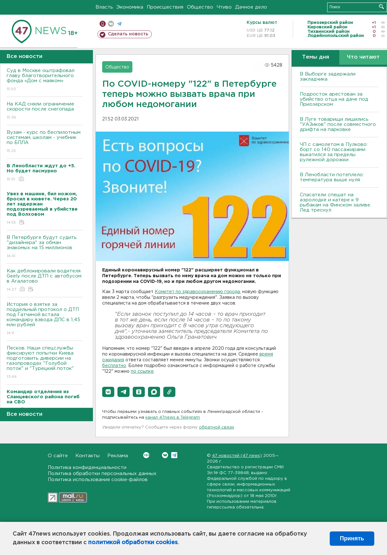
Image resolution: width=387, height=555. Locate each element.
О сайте (58, 456)
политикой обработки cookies (133, 542)
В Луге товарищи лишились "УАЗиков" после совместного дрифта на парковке (338, 124)
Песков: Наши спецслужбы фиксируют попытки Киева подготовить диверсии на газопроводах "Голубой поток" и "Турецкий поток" (45, 362)
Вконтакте (146, 455)
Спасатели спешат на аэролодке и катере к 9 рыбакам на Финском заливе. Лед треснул (335, 202)
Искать (381, 6)
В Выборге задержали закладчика (327, 76)
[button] (108, 392)
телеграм (119, 24)
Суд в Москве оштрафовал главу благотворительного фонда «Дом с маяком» (45, 80)
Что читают (363, 57)
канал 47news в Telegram (172, 417)
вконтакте (111, 24)
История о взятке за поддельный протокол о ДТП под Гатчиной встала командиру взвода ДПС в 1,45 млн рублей (45, 319)
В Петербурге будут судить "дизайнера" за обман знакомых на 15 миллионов (45, 247)
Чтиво (224, 7)
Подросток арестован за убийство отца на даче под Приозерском (334, 99)
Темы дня (315, 57)
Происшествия (165, 7)
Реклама (117, 456)
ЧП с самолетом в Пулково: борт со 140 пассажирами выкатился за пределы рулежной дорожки (334, 152)
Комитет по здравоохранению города (197, 292)
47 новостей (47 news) (237, 456)
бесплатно (114, 366)
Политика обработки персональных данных (102, 474)
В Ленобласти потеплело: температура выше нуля (332, 177)
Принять (352, 538)
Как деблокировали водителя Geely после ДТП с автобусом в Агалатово (45, 280)
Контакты (87, 456)
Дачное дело (251, 7)
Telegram (174, 455)
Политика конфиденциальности (87, 467)
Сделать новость (128, 34)
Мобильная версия (103, 24)
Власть (104, 7)
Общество (200, 7)
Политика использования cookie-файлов (98, 480)
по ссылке (142, 371)
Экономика (129, 7)
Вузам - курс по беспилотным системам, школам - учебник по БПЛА (45, 142)
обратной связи (216, 427)
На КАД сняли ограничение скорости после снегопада (45, 111)
